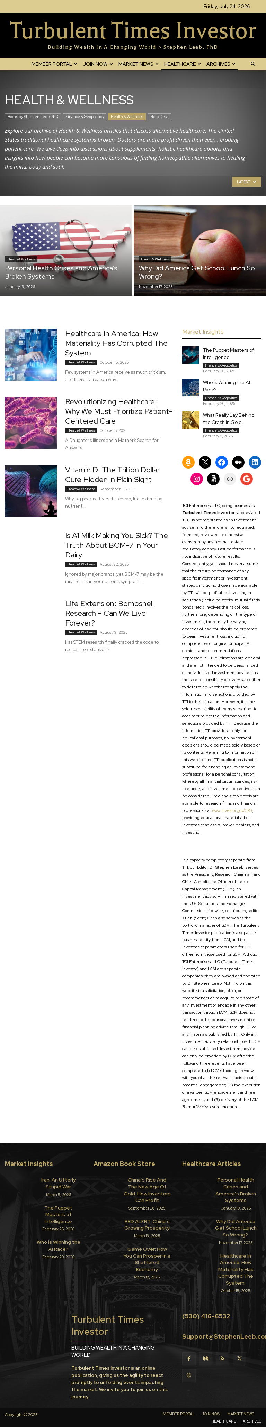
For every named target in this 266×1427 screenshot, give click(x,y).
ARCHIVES (221, 64)
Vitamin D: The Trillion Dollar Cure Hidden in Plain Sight (112, 474)
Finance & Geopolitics (84, 116)
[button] (253, 64)
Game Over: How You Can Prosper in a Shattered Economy (147, 1242)
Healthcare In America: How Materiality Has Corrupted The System (116, 343)
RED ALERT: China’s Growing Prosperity (147, 1214)
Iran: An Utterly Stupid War (58, 1182)
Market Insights (29, 1164)
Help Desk (159, 116)
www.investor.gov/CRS (231, 810)
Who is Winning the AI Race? (58, 1234)
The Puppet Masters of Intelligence (58, 1208)
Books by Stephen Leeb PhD (33, 116)
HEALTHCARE (182, 64)
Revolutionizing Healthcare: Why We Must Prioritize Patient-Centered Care (118, 411)
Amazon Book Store (124, 1164)
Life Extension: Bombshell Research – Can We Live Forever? (109, 613)
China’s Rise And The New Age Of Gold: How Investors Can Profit (147, 1185)
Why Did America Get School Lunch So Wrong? (235, 1217)
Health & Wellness (127, 116)
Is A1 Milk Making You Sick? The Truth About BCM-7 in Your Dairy (116, 545)
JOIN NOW (98, 64)
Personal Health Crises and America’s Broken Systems (235, 1185)
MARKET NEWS (138, 64)
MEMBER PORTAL (54, 64)
